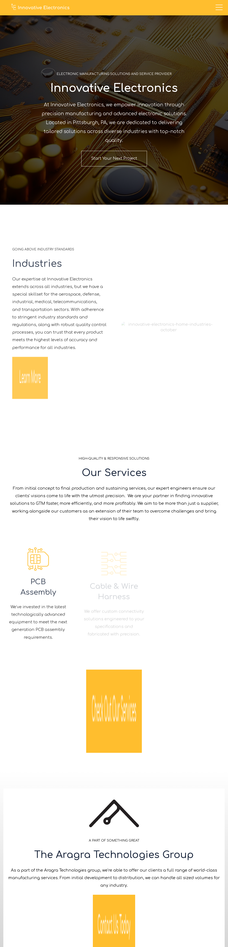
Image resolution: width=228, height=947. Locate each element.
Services (209, 842)
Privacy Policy (207, 930)
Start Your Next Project (114, 158)
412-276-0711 (72, 870)
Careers (210, 868)
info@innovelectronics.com (74, 878)
